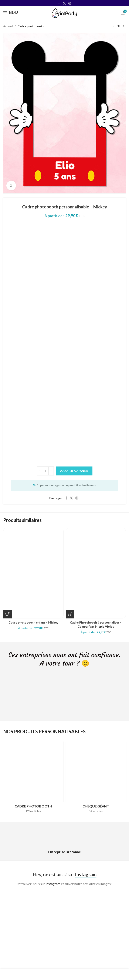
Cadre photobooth (30, 26)
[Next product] (123, 26)
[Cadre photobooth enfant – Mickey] (33, 573)
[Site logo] (64, 12)
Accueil (8, 26)
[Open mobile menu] (10, 13)
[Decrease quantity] (39, 470)
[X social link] (64, 3)
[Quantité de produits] (45, 470)
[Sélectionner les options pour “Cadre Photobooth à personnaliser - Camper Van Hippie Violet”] (70, 614)
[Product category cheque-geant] (96, 778)
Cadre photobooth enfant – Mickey (33, 622)
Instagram (52, 884)
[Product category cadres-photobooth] (33, 778)
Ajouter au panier (74, 470)
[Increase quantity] (51, 470)
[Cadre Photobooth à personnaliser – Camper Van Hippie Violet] (96, 573)
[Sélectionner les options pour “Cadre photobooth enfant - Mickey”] (7, 614)
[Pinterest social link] (70, 3)
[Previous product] (113, 26)
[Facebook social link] (59, 3)
